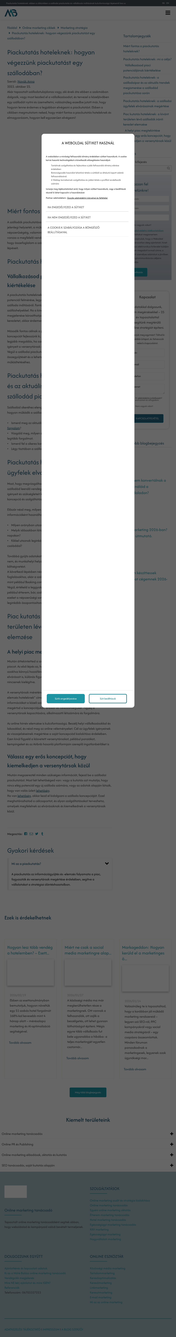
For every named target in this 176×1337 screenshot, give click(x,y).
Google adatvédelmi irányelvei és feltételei (87, 198)
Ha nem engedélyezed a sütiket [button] (69, 217)
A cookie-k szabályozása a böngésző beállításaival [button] (74, 229)
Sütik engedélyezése (66, 698)
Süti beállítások (108, 698)
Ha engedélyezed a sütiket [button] (66, 207)
